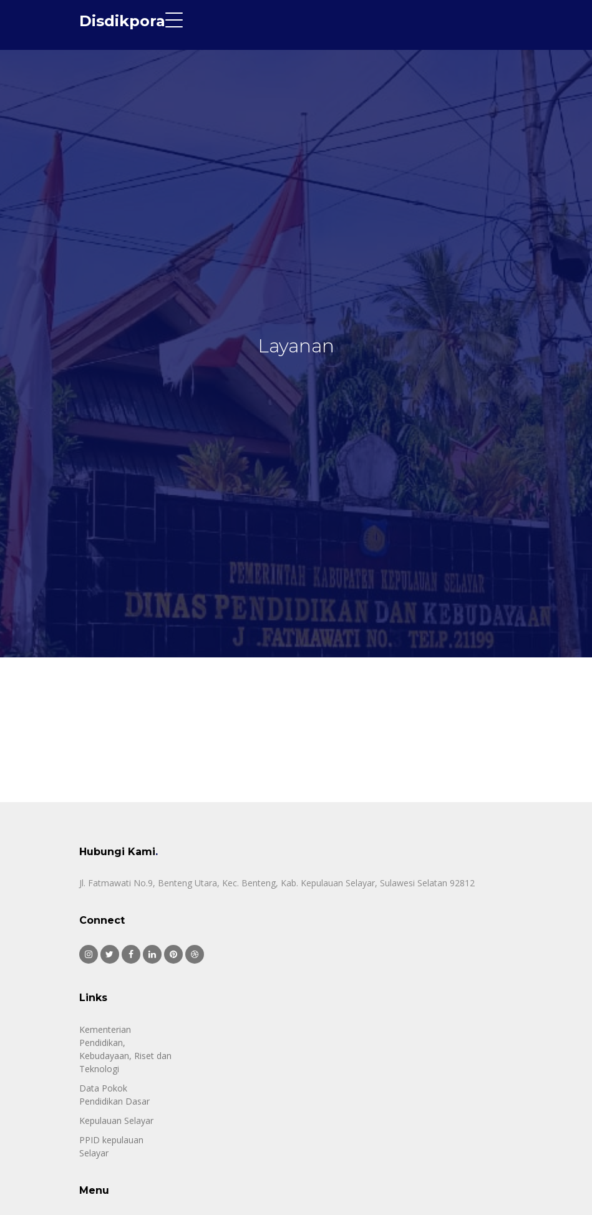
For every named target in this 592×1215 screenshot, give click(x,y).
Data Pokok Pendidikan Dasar (114, 1094)
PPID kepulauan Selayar (111, 1146)
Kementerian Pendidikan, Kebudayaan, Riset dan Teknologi (125, 1049)
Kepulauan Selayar (116, 1120)
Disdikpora (122, 21)
